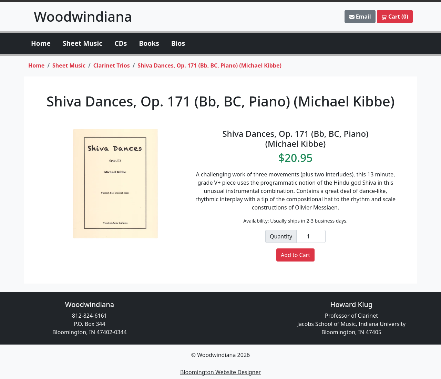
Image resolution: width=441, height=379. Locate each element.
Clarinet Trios (111, 65)
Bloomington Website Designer (220, 372)
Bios (178, 43)
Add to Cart (295, 255)
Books (149, 43)
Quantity (281, 236)
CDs (120, 43)
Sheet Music (82, 43)
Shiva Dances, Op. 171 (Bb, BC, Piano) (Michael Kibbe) (209, 65)
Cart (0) (394, 16)
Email (360, 16)
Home (41, 43)
